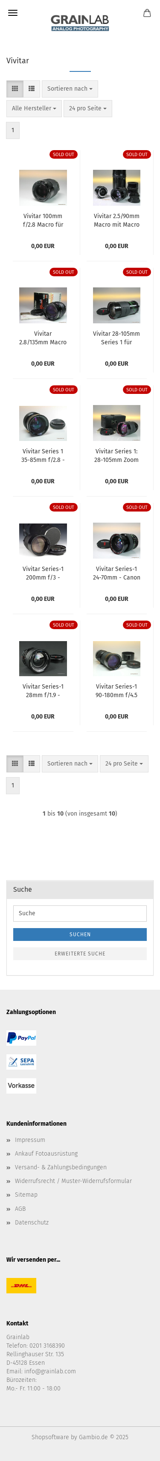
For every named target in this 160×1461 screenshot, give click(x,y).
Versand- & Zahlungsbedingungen (61, 1167)
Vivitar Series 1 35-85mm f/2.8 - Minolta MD (43, 455)
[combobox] (70, 89)
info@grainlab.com (50, 1371)
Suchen (80, 935)
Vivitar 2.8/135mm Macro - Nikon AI (43, 337)
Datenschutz (32, 1222)
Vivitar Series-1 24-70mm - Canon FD (116, 572)
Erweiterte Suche (80, 954)
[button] (14, 89)
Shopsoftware (50, 1437)
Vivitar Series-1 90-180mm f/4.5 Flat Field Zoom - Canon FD (116, 690)
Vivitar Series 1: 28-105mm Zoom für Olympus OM (116, 455)
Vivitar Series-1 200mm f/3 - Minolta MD (43, 572)
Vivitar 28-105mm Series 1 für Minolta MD (116, 337)
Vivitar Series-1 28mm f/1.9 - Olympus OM (43, 690)
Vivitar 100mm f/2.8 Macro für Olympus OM (43, 220)
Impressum (30, 1140)
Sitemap (26, 1194)
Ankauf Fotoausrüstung (46, 1153)
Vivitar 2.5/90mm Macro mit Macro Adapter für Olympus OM (117, 220)
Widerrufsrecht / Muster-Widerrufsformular (73, 1181)
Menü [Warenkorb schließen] (12, 12)
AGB (20, 1209)
